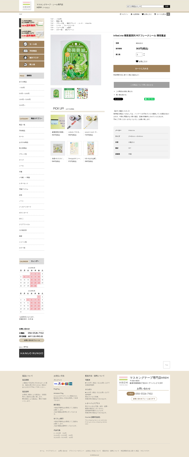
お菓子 (69, 27)
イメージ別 (60, 27)
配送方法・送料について (111, 451)
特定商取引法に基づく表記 (130, 451)
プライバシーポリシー (76, 451)
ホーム (42, 451)
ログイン (125, 14)
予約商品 (31, 51)
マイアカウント (51, 451)
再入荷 (31, 64)
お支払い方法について (93, 451)
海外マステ (31, 57)
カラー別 (59, 30)
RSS (142, 451)
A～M (80, 23)
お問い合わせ (62, 451)
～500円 (59, 19)
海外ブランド (71, 23)
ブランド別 (60, 23)
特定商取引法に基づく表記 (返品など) (126, 75)
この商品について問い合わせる (141, 85)
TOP (20, 14)
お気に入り (147, 14)
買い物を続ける (121, 95)
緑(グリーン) (69, 30)
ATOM (147, 451)
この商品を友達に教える (124, 91)
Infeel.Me (88, 23)
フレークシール (69, 25)
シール (58, 25)
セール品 (31, 44)
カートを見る (163, 14)
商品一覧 (59, 21)
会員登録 (136, 14)
